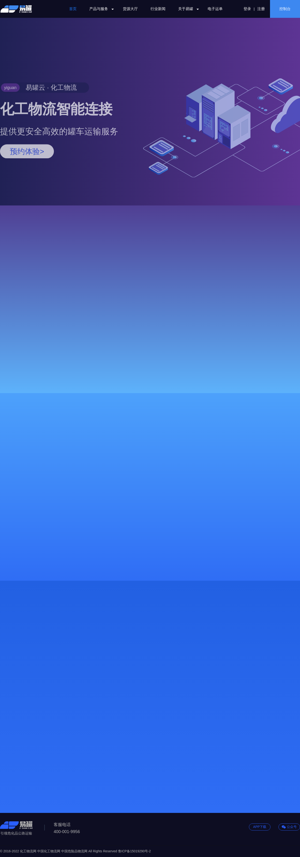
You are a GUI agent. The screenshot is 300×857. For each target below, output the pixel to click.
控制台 (285, 9)
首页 (73, 9)
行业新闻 (157, 9)
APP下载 (259, 827)
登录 (247, 9)
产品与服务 (99, 9)
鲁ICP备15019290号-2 (134, 851)
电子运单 (215, 9)
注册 (261, 9)
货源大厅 (130, 9)
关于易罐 (186, 9)
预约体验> (27, 174)
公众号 (289, 827)
